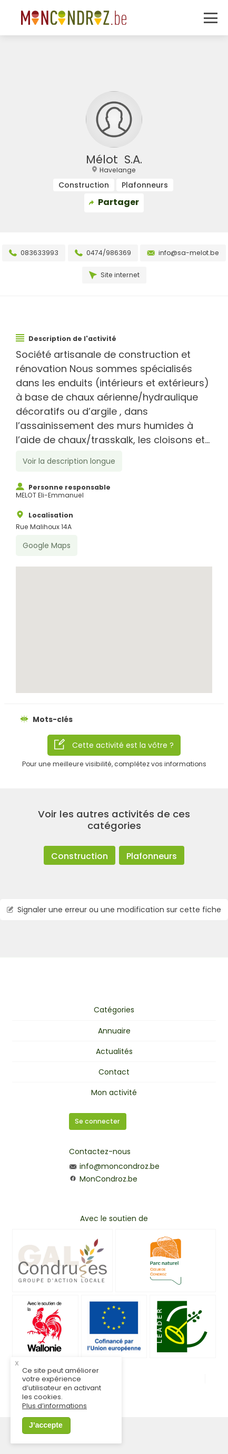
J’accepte (46, 1425)
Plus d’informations (54, 1406)
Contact (114, 1072)
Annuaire (114, 1031)
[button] (114, 620)
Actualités (114, 1051)
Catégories (114, 1009)
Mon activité (114, 1092)
